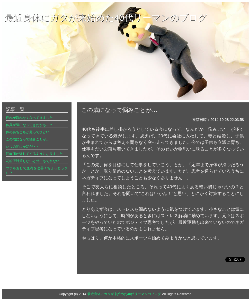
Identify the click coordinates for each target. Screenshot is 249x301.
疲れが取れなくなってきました (29, 118)
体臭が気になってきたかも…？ (29, 125)
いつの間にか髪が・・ (22, 146)
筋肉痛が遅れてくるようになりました (34, 154)
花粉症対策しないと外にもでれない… (34, 161)
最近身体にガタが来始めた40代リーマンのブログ (106, 18)
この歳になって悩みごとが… (27, 139)
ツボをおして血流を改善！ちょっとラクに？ (37, 170)
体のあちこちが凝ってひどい (27, 132)
